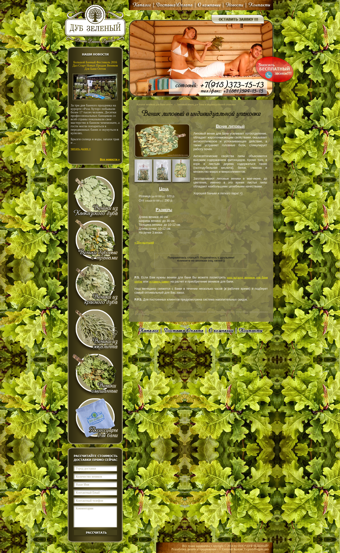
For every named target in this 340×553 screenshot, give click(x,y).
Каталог (142, 5)
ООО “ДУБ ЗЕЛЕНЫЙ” (253, 546)
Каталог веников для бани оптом (155, 104)
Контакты (258, 5)
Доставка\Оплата (174, 5)
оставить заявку (159, 281)
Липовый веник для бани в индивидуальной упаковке (206, 104)
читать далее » (81, 148)
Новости (234, 5)
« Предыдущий (144, 242)
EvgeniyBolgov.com (256, 549)
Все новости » (110, 159)
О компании (209, 5)
